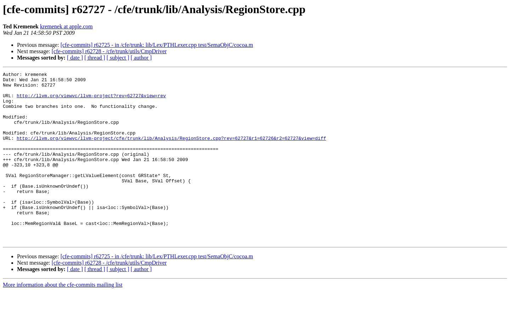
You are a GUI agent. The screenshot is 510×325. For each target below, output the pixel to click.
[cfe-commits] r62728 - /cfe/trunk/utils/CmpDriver (109, 51)
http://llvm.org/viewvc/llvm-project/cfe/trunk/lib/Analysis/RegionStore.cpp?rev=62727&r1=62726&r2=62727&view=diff (171, 152)
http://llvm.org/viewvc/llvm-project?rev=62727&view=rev (91, 101)
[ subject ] (118, 58)
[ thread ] (94, 58)
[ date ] (75, 58)
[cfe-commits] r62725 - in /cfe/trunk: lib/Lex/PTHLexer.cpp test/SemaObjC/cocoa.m (157, 45)
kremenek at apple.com (66, 26)
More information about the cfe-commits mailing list (63, 319)
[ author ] (141, 58)
